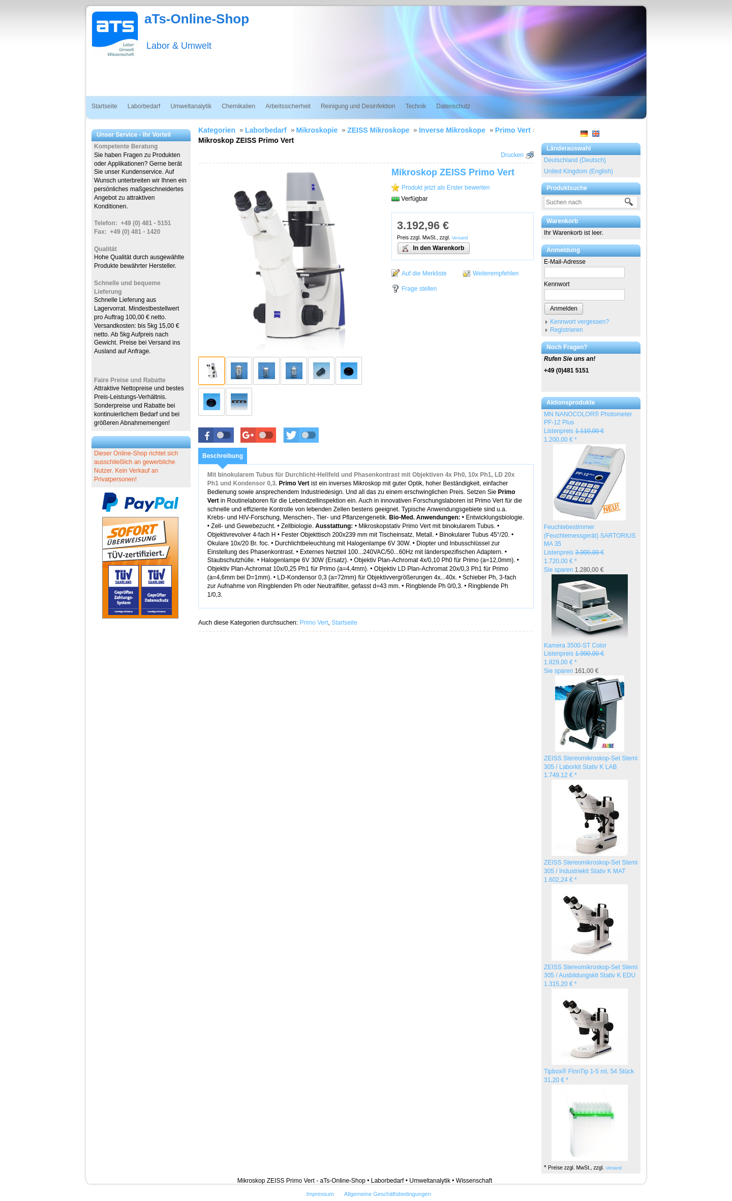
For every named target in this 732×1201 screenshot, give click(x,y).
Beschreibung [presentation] (222, 455)
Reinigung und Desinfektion (358, 106)
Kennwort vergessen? (579, 321)
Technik (416, 106)
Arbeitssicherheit (288, 106)
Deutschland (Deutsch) (575, 160)
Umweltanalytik (190, 106)
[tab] (222, 456)
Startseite (104, 106)
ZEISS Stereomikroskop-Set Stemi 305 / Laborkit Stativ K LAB (590, 767)
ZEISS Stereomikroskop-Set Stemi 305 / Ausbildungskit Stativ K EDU (590, 976)
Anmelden (563, 308)
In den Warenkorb (432, 248)
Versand (613, 1168)
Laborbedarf (144, 106)
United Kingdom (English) (578, 171)
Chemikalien (238, 106)
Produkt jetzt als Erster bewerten (446, 187)
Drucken (512, 155)
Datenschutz (453, 106)
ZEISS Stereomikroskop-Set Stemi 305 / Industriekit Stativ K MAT (590, 871)
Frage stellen (419, 288)
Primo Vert (313, 622)
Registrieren (566, 329)
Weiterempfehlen (496, 273)
